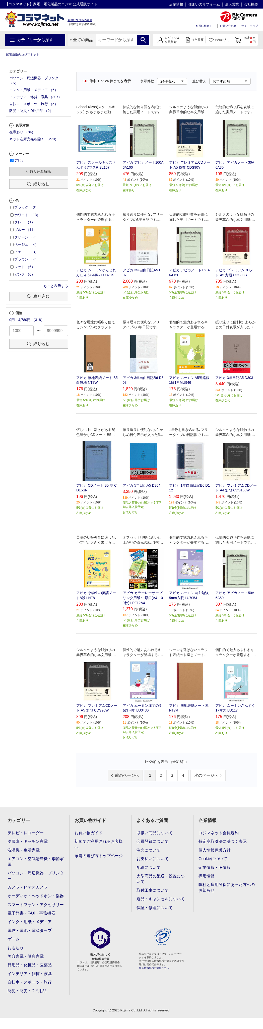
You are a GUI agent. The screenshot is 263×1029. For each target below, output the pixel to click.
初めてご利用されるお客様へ (99, 844)
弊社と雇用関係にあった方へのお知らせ (227, 887)
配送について (149, 867)
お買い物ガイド (205, 25)
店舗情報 (176, 4)
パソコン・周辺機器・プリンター (36, 876)
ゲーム (14, 939)
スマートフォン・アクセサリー (36, 905)
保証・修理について (155, 908)
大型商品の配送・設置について (161, 879)
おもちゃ (16, 948)
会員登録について (153, 841)
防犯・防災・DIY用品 (27, 991)
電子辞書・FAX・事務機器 (31, 913)
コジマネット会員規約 (219, 833)
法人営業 (232, 4)
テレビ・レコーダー (26, 833)
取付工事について (153, 890)
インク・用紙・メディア (30, 922)
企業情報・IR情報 (215, 867)
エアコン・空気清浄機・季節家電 (36, 861)
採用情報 (207, 876)
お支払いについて (153, 859)
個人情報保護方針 (215, 850)
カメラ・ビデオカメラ (28, 887)
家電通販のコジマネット (22, 54)
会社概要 (251, 4)
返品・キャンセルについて (161, 899)
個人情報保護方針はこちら (154, 968)
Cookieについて (213, 859)
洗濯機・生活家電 (24, 850)
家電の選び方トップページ (99, 856)
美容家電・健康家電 (26, 956)
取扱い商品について (155, 833)
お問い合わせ (228, 25)
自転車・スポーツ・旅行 (30, 982)
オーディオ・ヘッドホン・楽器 (36, 896)
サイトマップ (249, 25)
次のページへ (206, 775)
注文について (149, 850)
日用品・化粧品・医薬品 (30, 965)
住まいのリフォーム (204, 4)
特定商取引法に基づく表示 (223, 841)
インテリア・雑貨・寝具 (30, 974)
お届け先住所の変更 (80, 20)
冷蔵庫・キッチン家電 (28, 841)
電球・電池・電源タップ (30, 930)
